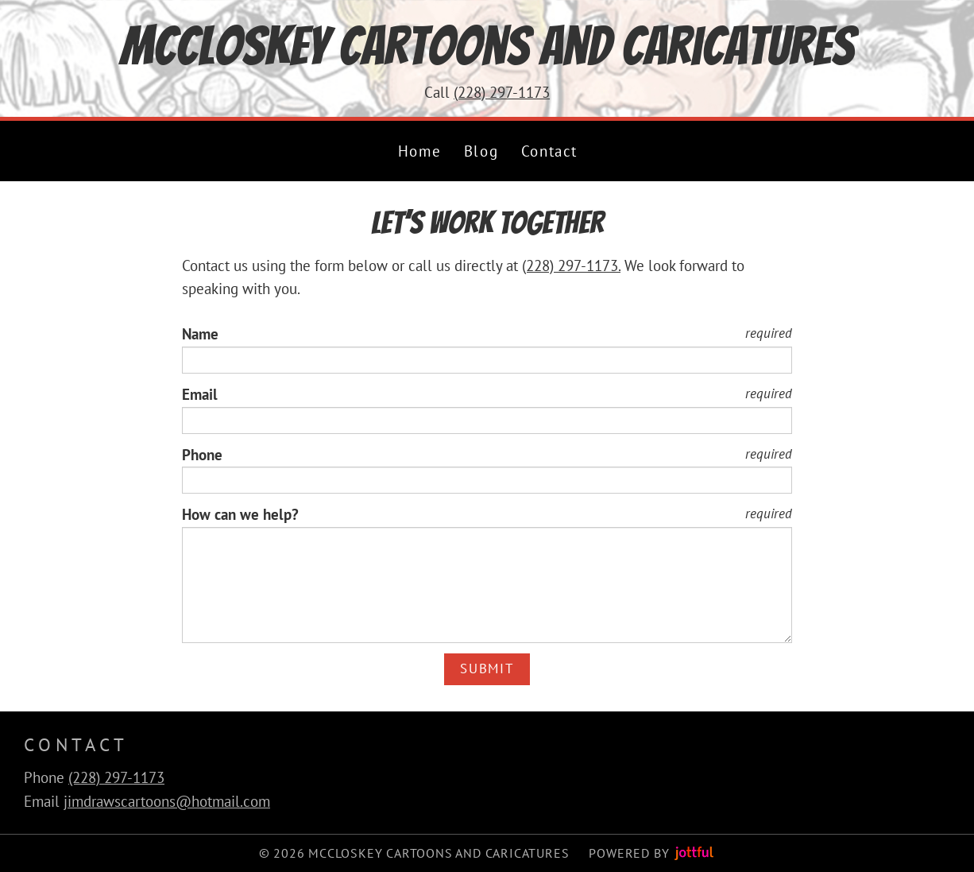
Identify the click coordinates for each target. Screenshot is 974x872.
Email (200, 394)
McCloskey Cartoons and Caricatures (487, 46)
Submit (486, 668)
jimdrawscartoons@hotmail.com (167, 801)
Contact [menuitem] (549, 151)
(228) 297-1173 (502, 92)
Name (200, 333)
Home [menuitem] (419, 151)
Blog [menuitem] (481, 151)
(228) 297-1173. (571, 265)
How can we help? (240, 514)
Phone (202, 454)
